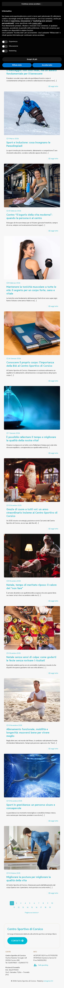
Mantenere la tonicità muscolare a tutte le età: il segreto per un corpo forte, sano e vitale (31, 290)
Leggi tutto (54, 86)
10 (52, 903)
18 (45, 907)
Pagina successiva (32, 913)
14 (27, 907)
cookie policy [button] (37, 23)
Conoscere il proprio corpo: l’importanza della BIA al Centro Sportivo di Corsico (30, 364)
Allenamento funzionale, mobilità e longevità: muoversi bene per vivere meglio (27, 733)
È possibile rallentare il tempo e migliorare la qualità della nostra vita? (31, 438)
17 (41, 907)
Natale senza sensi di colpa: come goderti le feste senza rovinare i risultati (31, 658)
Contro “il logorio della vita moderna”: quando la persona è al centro (29, 216)
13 (23, 907)
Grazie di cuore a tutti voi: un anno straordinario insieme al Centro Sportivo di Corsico (31, 513)
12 (18, 907)
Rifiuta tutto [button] (17, 65)
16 (36, 907)
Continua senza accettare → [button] (31, 4)
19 (50, 907)
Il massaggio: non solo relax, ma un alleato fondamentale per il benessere (31, 72)
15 (32, 907)
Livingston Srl (48, 981)
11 (14, 907)
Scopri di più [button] (32, 59)
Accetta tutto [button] (47, 65)
